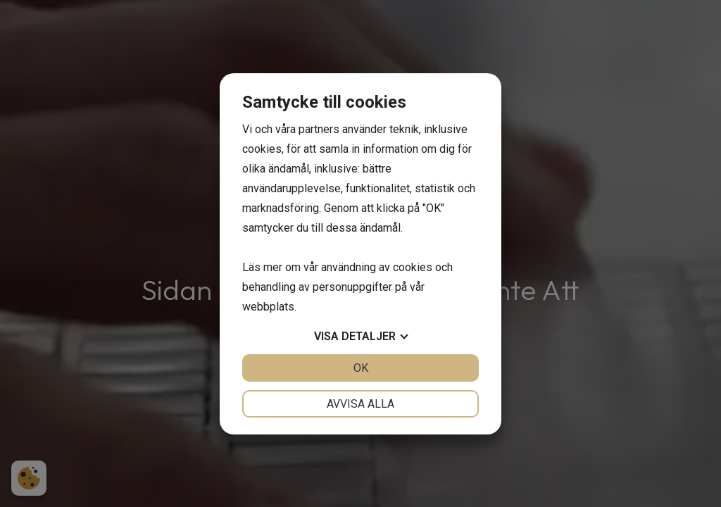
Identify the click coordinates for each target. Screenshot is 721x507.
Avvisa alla (360, 404)
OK (360, 368)
